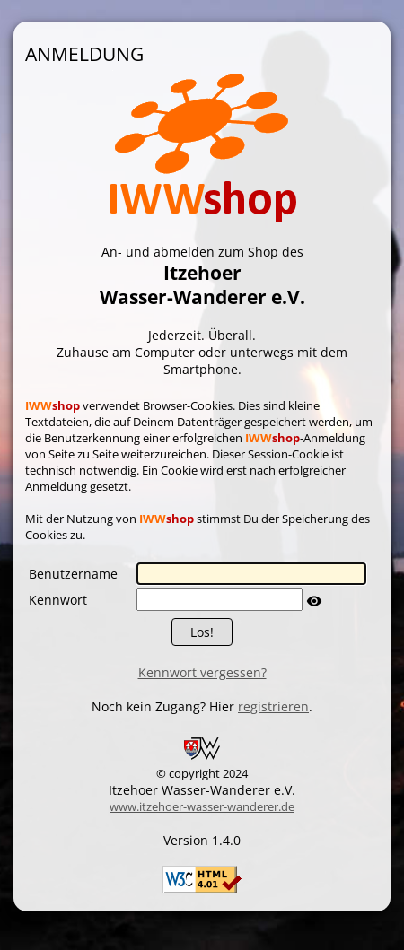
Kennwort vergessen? (202, 672)
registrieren (273, 706)
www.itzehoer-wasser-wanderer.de (202, 806)
